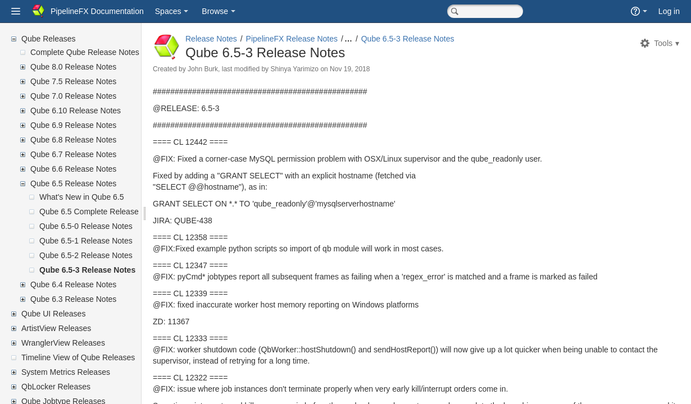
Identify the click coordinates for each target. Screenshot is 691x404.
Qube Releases (48, 38)
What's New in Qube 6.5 (81, 196)
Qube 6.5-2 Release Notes (86, 255)
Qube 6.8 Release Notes (73, 139)
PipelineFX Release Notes (319, 38)
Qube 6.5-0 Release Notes (86, 226)
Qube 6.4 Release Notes (73, 284)
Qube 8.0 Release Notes (73, 66)
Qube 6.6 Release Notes (73, 168)
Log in (669, 11)
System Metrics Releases (65, 372)
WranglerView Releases (63, 342)
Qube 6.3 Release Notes (73, 299)
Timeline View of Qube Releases (78, 357)
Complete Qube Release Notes (84, 52)
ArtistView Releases (56, 328)
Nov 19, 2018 (377, 69)
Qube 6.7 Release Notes (73, 154)
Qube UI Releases (53, 313)
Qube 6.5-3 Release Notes (87, 269)
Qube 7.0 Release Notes (73, 95)
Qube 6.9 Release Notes (73, 125)
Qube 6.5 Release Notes (73, 183)
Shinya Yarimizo (321, 69)
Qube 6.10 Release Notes (75, 110)
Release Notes (238, 38)
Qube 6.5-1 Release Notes (86, 240)
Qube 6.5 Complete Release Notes (100, 211)
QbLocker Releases (55, 386)
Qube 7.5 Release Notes (73, 81)
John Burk (230, 69)
